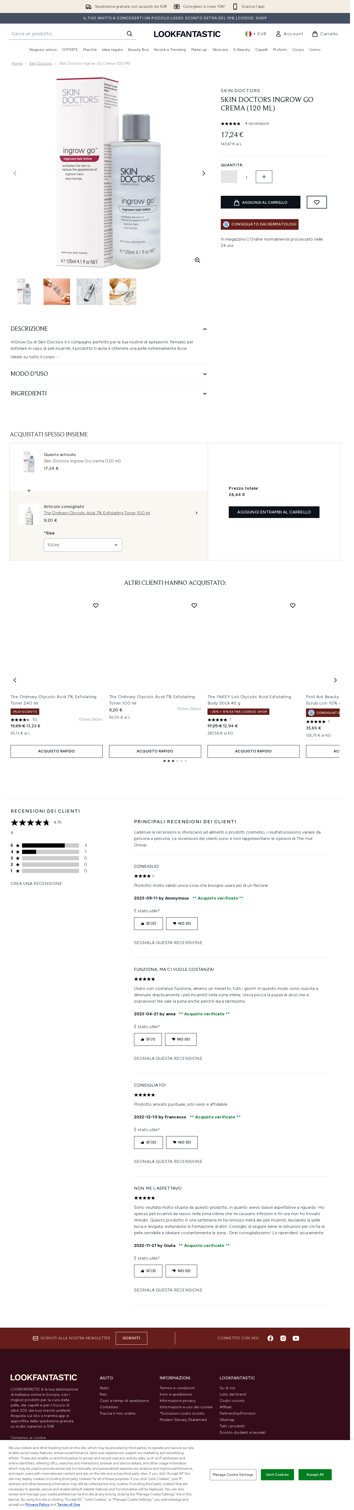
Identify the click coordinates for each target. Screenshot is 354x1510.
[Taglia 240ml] (97, 719)
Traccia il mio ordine (118, 1413)
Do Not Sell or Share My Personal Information (40, 1446)
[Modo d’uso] (109, 374)
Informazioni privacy (178, 1400)
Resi (103, 1394)
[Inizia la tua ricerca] (72, 33)
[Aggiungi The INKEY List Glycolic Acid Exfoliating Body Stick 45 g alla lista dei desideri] (292, 605)
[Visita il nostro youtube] (296, 1338)
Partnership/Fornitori (238, 1413)
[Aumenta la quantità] (264, 176)
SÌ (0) (148, 923)
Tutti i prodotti (232, 1426)
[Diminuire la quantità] (229, 176)
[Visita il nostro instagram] (283, 1338)
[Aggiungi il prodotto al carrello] (260, 202)
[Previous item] (15, 680)
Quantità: (232, 165)
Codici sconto (232, 1400)
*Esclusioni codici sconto (182, 1413)
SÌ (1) (148, 1039)
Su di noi (227, 1388)
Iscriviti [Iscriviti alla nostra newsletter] (131, 1338)
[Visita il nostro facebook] (270, 1338)
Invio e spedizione (176, 1394)
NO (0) (182, 923)
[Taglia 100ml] (84, 719)
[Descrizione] (109, 329)
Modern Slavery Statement (183, 1420)
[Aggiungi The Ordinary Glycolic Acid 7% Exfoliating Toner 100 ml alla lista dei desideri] (194, 605)
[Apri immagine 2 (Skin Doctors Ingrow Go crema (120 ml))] (57, 291)
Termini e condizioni (177, 1388)
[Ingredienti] (109, 394)
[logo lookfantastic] (187, 33)
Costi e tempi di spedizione (124, 1400)
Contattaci (109, 1407)
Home (17, 63)
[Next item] (335, 680)
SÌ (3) (148, 1271)
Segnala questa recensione (168, 942)
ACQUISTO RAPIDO (56, 751)
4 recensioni (257, 123)
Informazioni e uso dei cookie (186, 1407)
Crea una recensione (36, 883)
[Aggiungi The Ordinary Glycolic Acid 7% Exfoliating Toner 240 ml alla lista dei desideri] (95, 605)
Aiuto (104, 1388)
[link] (289, 34)
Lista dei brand (233, 1394)
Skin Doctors (40, 63)
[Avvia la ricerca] (129, 33)
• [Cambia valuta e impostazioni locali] (256, 34)
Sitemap (227, 1420)
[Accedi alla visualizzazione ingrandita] (197, 260)
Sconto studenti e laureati (243, 1432)
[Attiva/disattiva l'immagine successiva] (204, 173)
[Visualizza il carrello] (325, 34)
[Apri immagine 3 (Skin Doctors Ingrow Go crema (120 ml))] (90, 291)
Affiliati (226, 1407)
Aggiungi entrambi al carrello (274, 512)
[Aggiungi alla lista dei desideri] (317, 202)
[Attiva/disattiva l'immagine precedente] (15, 173)
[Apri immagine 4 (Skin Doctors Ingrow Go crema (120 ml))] (123, 291)
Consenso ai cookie (28, 1438)
